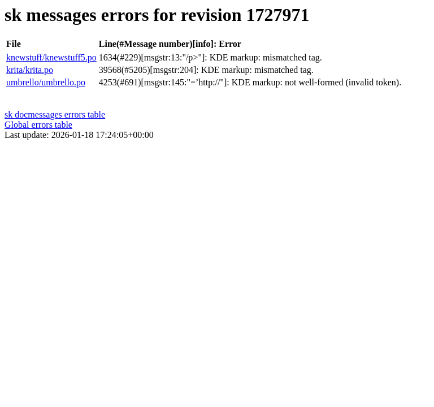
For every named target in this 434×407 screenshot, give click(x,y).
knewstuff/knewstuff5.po (51, 57)
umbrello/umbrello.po (45, 82)
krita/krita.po (29, 70)
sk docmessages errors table (55, 114)
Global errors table (38, 124)
